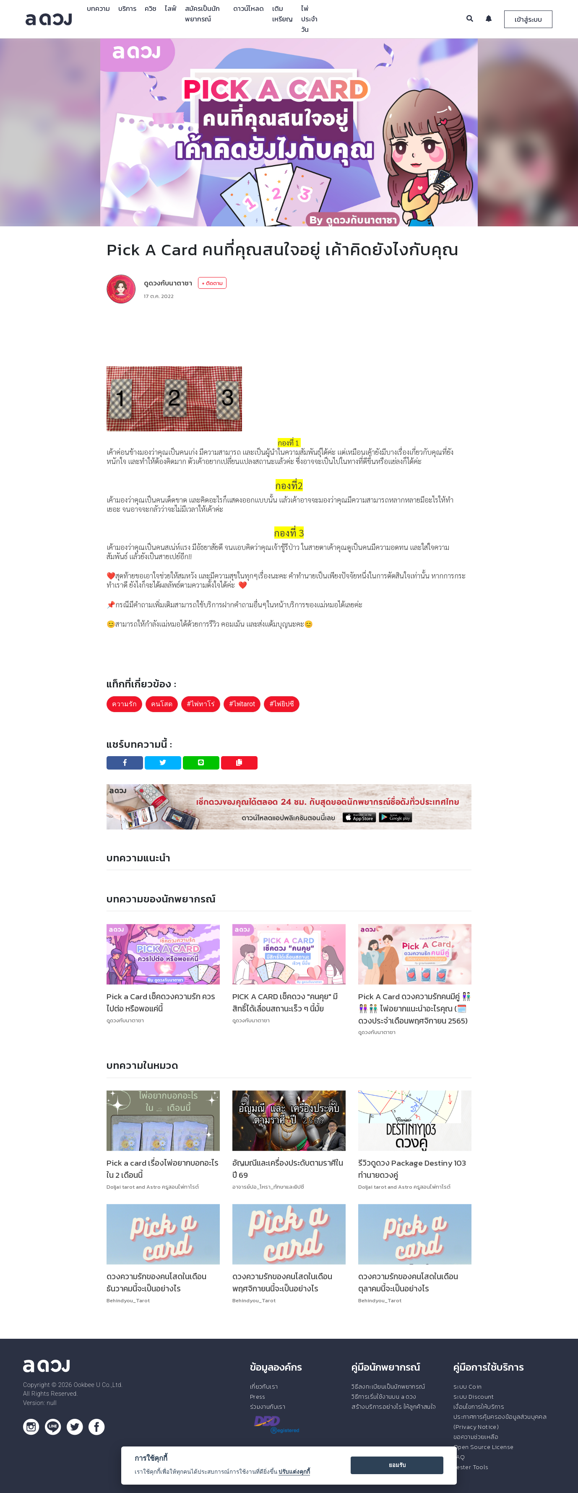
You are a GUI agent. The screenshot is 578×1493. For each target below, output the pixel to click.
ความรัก (124, 704)
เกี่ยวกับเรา (264, 1386)
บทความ (98, 8)
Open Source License (483, 1447)
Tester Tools (471, 1467)
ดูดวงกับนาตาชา (168, 283)
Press (258, 1396)
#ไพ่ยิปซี (281, 704)
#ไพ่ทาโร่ (201, 704)
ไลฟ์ (171, 8)
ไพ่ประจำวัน (309, 18)
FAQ (459, 1457)
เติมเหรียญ (282, 13)
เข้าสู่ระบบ (528, 19)
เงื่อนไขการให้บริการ (478, 1406)
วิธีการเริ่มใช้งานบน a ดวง (383, 1396)
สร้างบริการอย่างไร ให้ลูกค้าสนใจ (393, 1406)
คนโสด (161, 704)
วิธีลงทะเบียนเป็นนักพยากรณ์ (388, 1386)
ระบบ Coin (467, 1386)
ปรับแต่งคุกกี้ (294, 1471)
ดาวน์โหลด (248, 8)
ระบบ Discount (473, 1396)
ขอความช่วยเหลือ (475, 1436)
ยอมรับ (397, 1465)
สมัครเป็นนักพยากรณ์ (202, 13)
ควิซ (150, 8)
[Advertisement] (289, 335)
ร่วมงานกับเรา (267, 1406)
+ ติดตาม (212, 283)
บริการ (127, 8)
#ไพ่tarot (242, 704)
